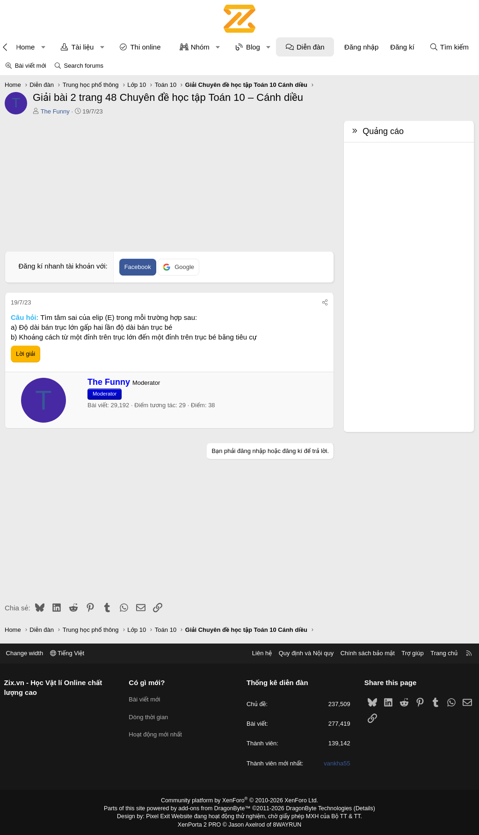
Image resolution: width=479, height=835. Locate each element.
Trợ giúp (410, 653)
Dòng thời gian (150, 715)
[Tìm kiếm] (449, 47)
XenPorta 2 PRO (200, 824)
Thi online (145, 47)
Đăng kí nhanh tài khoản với (61, 266)
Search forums (83, 65)
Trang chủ (441, 653)
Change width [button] (27, 653)
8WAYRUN (285, 824)
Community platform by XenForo (240, 800)
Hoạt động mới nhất (157, 732)
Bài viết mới (30, 65)
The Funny (55, 111)
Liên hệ (259, 653)
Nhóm (200, 47)
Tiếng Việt (70, 653)
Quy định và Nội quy (303, 653)
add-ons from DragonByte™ (215, 808)
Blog (253, 47)
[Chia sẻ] (325, 302)
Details (360, 808)
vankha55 (335, 763)
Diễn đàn (311, 47)
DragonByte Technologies (316, 808)
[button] (43, 47)
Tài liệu (82, 47)
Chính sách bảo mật (364, 653)
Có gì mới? (149, 682)
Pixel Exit (160, 816)
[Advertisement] (167, 185)
